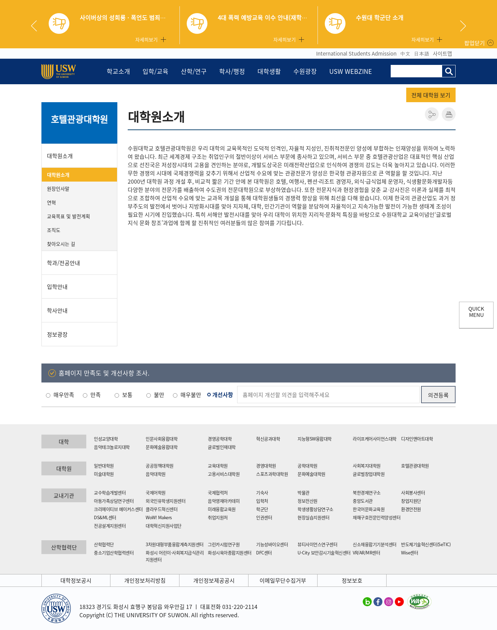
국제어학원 (156, 492)
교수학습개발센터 (110, 492)
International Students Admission (356, 53)
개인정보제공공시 (214, 580)
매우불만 (191, 394)
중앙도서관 (363, 500)
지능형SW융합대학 (315, 438)
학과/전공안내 (63, 263)
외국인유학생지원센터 (165, 500)
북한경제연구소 (367, 492)
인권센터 (264, 517)
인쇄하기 (449, 114)
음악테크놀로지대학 (112, 447)
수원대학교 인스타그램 (388, 601)
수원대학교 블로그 (367, 601)
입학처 (262, 500)
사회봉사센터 (413, 492)
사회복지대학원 (367, 465)
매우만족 (63, 394)
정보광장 (57, 334)
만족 (95, 394)
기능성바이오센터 (272, 544)
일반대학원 (104, 465)
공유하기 (432, 114)
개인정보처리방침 (145, 580)
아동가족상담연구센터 (114, 500)
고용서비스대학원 (224, 474)
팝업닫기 (474, 43)
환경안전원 (411, 509)
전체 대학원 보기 (430, 95)
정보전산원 (308, 500)
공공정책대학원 (160, 465)
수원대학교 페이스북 (377, 601)
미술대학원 (104, 474)
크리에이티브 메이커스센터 (118, 509)
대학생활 (269, 71)
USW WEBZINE (350, 71)
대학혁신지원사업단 (164, 525)
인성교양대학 (106, 438)
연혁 (51, 202)
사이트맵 (442, 53)
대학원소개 (60, 156)
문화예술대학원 (311, 474)
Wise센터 (409, 552)
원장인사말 (58, 188)
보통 (127, 394)
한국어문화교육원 (368, 509)
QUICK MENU (476, 312)
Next (463, 25)
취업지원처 (218, 517)
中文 (405, 53)
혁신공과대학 (268, 438)
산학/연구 (194, 71)
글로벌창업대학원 (368, 474)
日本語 (421, 53)
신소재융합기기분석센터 (375, 544)
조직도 (53, 229)
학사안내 (57, 310)
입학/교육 (155, 71)
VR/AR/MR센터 (366, 552)
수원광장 (305, 71)
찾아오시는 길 (61, 243)
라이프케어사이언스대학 (375, 438)
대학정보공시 (75, 580)
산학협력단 (104, 544)
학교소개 (118, 71)
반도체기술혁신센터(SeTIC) (425, 544)
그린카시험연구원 (224, 544)
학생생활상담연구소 (315, 509)
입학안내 (57, 286)
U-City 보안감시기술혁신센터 (324, 552)
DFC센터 (264, 552)
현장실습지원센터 (313, 517)
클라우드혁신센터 (161, 509)
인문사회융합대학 (161, 438)
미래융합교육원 (222, 509)
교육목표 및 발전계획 (68, 216)
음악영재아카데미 (224, 500)
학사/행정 (232, 71)
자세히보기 (146, 39)
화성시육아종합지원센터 (230, 552)
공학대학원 (308, 465)
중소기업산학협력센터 (114, 552)
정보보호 (352, 580)
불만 (159, 394)
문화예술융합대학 (161, 447)
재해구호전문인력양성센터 (376, 517)
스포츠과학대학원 (272, 474)
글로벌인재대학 (222, 447)
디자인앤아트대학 (417, 438)
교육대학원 (218, 465)
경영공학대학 (220, 438)
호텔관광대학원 (79, 119)
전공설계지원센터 (110, 525)
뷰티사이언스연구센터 (317, 544)
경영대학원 (266, 465)
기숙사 (262, 492)
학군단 (262, 509)
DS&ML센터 (105, 517)
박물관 (304, 492)
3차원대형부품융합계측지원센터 (175, 544)
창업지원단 (411, 500)
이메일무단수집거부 (283, 580)
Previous (36, 26)
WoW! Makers (159, 517)
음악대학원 (156, 474)
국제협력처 (218, 492)
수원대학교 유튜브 (399, 601)
